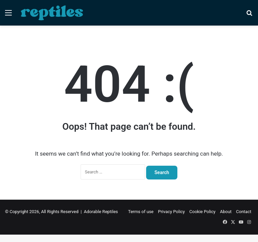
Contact (243, 211)
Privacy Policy (171, 211)
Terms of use (141, 211)
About (226, 211)
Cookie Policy (202, 211)
